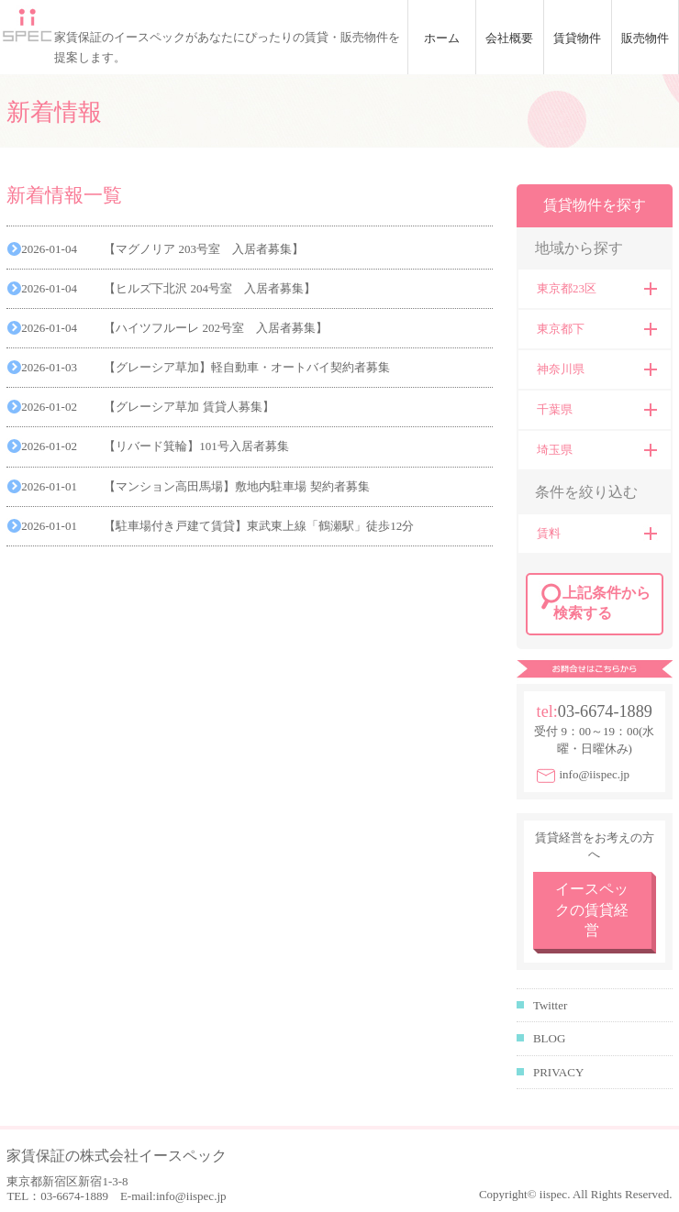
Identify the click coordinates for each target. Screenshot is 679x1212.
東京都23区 (566, 288)
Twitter (550, 1005)
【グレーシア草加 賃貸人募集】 (188, 406)
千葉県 (555, 409)
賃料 (549, 533)
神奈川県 (560, 369)
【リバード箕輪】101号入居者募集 (196, 446)
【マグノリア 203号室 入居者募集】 (204, 249)
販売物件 (645, 38)
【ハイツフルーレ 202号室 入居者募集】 (216, 328)
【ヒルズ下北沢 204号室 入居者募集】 (210, 288)
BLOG (549, 1038)
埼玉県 (555, 450)
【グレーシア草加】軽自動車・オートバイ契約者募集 (247, 367)
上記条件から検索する (602, 603)
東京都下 (560, 329)
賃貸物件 (577, 38)
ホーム (442, 38)
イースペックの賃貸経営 (592, 909)
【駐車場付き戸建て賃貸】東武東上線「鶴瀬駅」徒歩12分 (259, 526)
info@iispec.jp (594, 774)
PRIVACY (558, 1072)
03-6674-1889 (605, 711)
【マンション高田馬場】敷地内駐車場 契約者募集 (236, 486)
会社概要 (509, 38)
